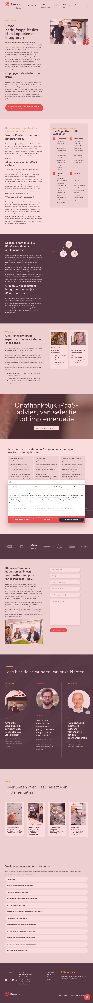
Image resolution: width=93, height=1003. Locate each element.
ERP (40, 45)
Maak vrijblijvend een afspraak (46, 428)
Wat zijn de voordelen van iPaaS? (46, 892)
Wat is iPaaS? (46, 879)
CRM (11, 47)
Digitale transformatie (45, 6)
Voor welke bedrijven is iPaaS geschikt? (46, 885)
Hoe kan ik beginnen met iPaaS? (46, 950)
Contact (71, 6)
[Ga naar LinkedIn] (6, 980)
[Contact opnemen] (87, 997)
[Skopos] (13, 8)
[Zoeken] (87, 6)
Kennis (49, 974)
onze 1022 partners (20, 496)
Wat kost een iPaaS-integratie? (46, 918)
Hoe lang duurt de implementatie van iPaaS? (46, 931)
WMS (7, 47)
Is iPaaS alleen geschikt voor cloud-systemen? (46, 898)
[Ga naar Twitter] (16, 980)
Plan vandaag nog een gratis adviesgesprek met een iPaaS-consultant (23, 108)
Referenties (50, 972)
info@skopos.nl (25, 984)
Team (49, 979)
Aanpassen (46, 520)
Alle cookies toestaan (71, 520)
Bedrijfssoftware (33, 6)
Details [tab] (37, 487)
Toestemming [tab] (17, 487)
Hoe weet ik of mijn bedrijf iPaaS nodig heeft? (46, 944)
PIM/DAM (16, 47)
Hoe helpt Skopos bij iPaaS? (46, 905)
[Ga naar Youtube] (13, 980)
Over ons (64, 6)
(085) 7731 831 (26, 982)
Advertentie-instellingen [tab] (56, 487)
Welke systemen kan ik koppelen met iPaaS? (46, 924)
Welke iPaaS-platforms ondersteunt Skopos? (46, 937)
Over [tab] (75, 487)
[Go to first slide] (87, 712)
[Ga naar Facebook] (10, 980)
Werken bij (77, 6)
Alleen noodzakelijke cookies (21, 520)
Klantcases (57, 6)
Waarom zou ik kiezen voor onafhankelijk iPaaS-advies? (46, 911)
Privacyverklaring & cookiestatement (73, 996)
